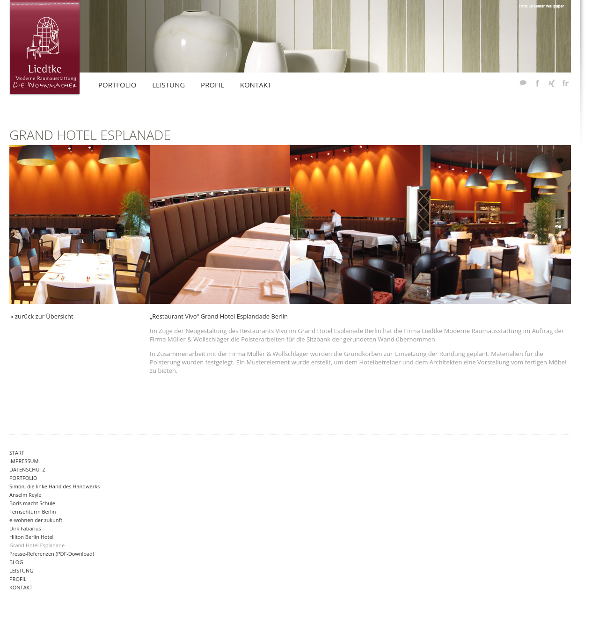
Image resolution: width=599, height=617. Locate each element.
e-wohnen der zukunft (35, 519)
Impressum (23, 461)
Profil (17, 578)
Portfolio (23, 477)
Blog (16, 562)
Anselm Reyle (25, 494)
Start (16, 452)
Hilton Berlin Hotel (31, 536)
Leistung (21, 570)
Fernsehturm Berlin (32, 511)
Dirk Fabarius (25, 528)
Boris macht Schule (32, 503)
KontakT (255, 84)
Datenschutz (27, 469)
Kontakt (20, 587)
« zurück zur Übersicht (41, 316)
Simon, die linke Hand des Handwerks (54, 486)
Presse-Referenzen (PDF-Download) (51, 553)
